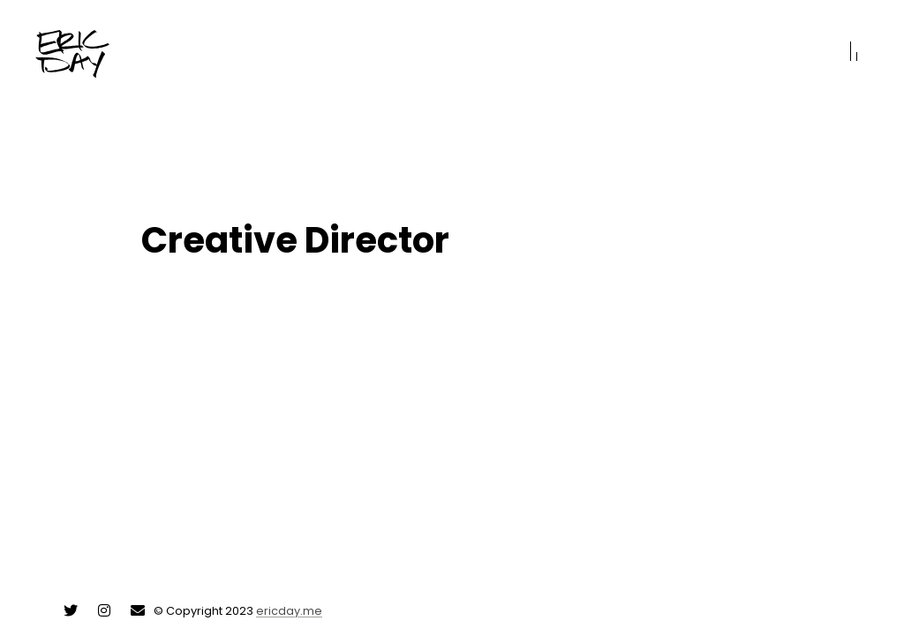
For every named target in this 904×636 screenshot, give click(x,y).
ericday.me (289, 610)
